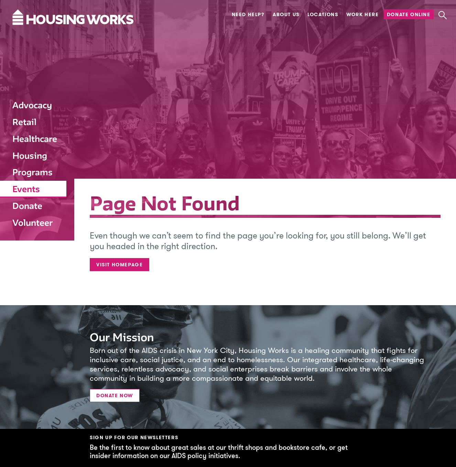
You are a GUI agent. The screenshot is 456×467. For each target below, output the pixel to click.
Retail (24, 121)
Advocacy (32, 105)
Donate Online (409, 14)
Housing (29, 155)
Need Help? (248, 14)
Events (26, 189)
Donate (27, 205)
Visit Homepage (119, 264)
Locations (322, 14)
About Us (286, 14)
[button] (442, 15)
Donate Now (114, 395)
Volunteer (32, 222)
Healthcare (34, 138)
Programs (32, 172)
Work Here (362, 14)
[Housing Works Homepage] (32, 35)
